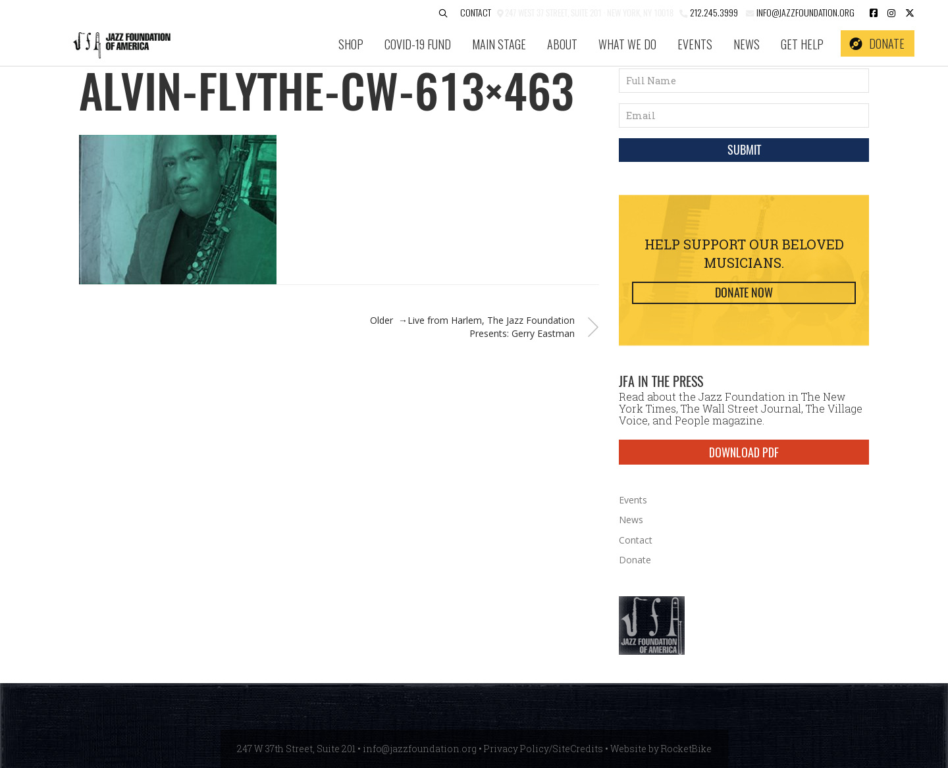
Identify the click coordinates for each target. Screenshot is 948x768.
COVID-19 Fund (417, 44)
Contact (475, 12)
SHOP (350, 44)
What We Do (627, 44)
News (746, 44)
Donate (887, 43)
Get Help (802, 44)
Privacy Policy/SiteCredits (543, 748)
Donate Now (744, 292)
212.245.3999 (714, 12)
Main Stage (499, 44)
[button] (443, 13)
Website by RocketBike (661, 748)
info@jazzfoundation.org (804, 12)
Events (694, 44)
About (562, 44)
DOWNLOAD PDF (744, 452)
